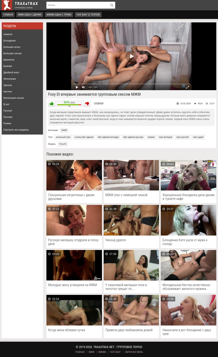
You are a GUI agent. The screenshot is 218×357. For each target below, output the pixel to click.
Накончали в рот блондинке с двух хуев (186, 332)
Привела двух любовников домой (128, 330)
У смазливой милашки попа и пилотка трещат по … (126, 287)
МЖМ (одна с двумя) (29, 14)
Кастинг (7, 91)
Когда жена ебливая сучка (66, 330)
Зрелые (7, 85)
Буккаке (7, 66)
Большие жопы (11, 47)
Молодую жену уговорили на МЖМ (72, 285)
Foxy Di (62, 144)
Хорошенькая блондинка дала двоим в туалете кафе (188, 197)
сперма (151, 137)
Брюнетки (8, 59)
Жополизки (9, 78)
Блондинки (9, 40)
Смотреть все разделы (16, 129)
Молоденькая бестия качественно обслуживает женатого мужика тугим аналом (186, 287)
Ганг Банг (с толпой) (88, 14)
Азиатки (7, 34)
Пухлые (7, 110)
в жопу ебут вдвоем (84, 137)
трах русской (182, 137)
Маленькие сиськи (13, 98)
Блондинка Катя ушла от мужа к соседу (185, 242)
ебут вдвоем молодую (108, 137)
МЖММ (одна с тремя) (59, 14)
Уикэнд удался (115, 240)
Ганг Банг (115, 352)
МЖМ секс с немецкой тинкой (126, 195)
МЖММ (102, 352)
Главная (8, 14)
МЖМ (64, 130)
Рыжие (7, 123)
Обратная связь (134, 352)
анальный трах (63, 137)
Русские (7, 117)
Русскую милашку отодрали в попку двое (73, 242)
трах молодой (165, 137)
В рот (6, 104)
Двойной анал (11, 72)
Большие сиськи (12, 53)
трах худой (198, 137)
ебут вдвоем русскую (133, 137)
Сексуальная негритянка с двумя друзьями (71, 197)
